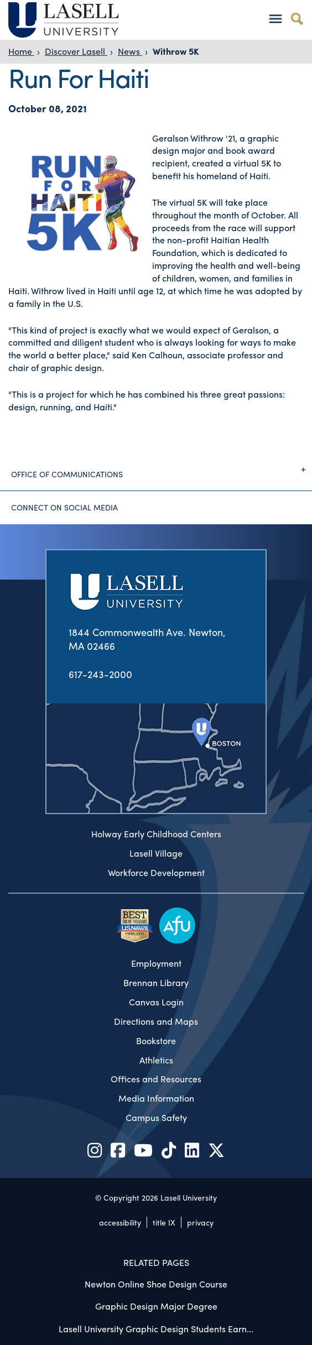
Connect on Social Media (64, 507)
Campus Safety (156, 1118)
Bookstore (156, 1041)
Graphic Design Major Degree (156, 1306)
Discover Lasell (76, 51)
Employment (156, 963)
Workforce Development (156, 873)
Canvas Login (156, 1002)
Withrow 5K (176, 51)
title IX (164, 1222)
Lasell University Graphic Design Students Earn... (156, 1328)
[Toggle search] (297, 18)
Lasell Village (156, 853)
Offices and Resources (156, 1079)
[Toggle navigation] (275, 18)
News (130, 51)
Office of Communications (161, 469)
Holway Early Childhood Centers (156, 834)
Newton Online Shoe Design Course (156, 1284)
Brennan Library (156, 983)
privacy (200, 1222)
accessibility (120, 1222)
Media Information (156, 1098)
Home (21, 51)
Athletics (156, 1060)
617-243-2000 (100, 674)
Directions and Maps (156, 1021)
